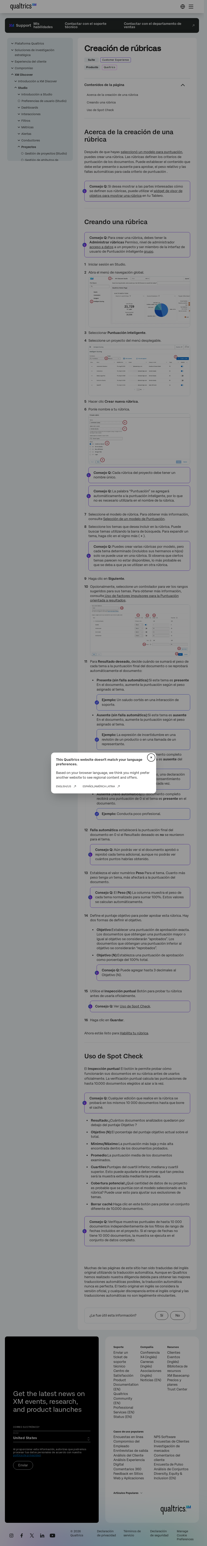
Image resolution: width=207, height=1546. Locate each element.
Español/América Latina (99, 786)
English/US (63, 786)
